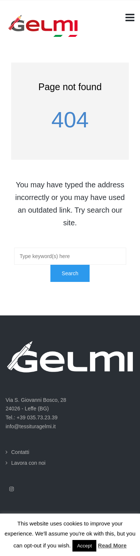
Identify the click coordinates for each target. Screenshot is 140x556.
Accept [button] (84, 546)
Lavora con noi (28, 463)
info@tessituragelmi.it (31, 426)
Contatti (20, 452)
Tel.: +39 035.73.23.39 (31, 417)
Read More (112, 545)
